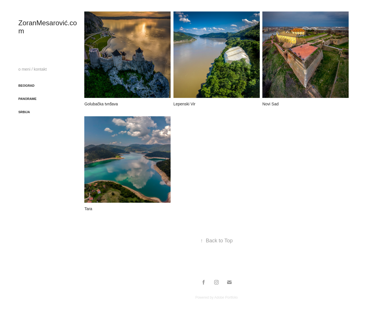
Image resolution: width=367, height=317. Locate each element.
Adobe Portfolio (226, 297)
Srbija (24, 112)
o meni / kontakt (32, 69)
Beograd (26, 85)
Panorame (27, 98)
